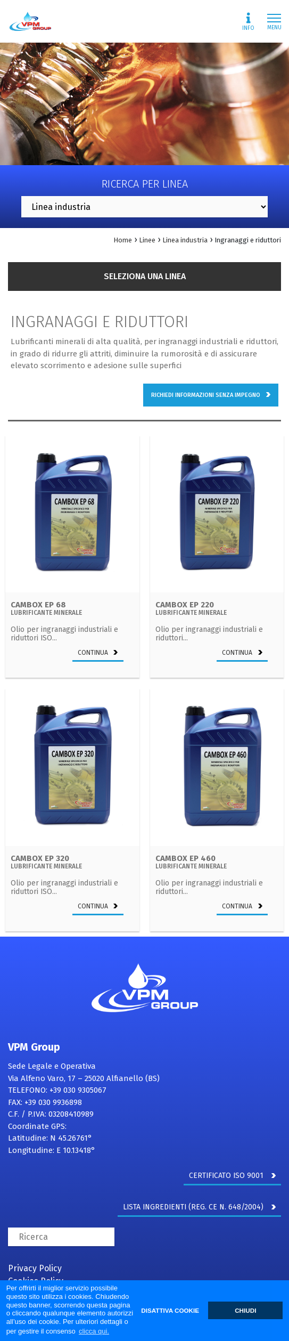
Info (248, 22)
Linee (147, 240)
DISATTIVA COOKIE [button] (170, 1310)
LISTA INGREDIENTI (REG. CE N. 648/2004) (199, 1207)
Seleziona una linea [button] (145, 276)
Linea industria (185, 240)
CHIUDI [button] (245, 1310)
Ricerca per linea (145, 183)
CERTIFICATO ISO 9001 (232, 1175)
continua (98, 652)
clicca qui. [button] (94, 1331)
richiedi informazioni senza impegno (210, 395)
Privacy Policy (35, 1268)
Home (122, 240)
